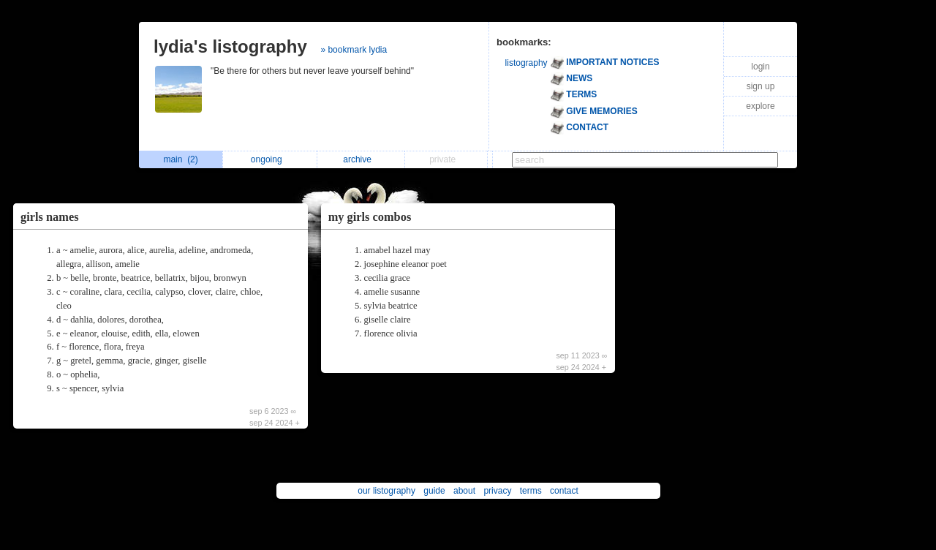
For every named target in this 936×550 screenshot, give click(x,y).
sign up (761, 86)
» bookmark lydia (353, 50)
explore (760, 106)
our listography (386, 491)
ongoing (270, 159)
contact (564, 491)
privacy (497, 491)
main (180, 159)
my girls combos (370, 217)
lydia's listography (230, 46)
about (464, 491)
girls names (49, 217)
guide (434, 491)
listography (526, 63)
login (760, 66)
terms (531, 491)
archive (361, 159)
